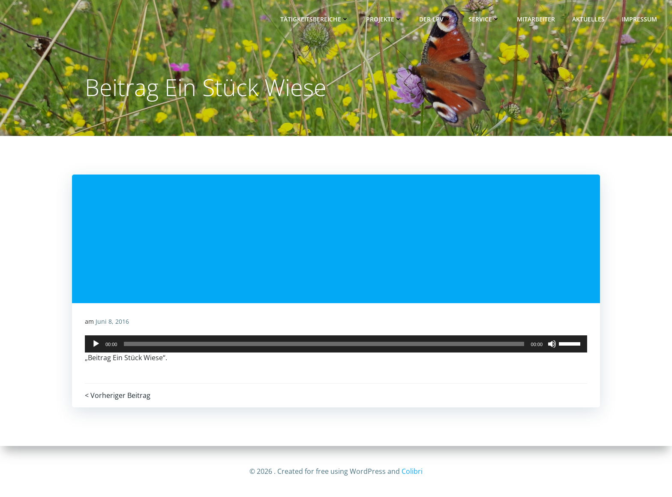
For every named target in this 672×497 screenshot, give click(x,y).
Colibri (412, 471)
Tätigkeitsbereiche (314, 19)
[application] (336, 344)
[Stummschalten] (552, 344)
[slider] (324, 345)
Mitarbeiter (536, 19)
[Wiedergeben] (96, 344)
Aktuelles (588, 19)
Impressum (639, 19)
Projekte (384, 19)
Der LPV (435, 19)
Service (484, 19)
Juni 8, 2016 (112, 322)
